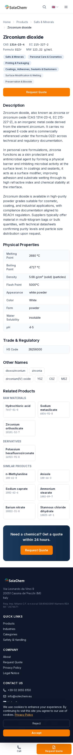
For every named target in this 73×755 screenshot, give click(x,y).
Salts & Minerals (44, 22)
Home (7, 22)
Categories (10, 634)
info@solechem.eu (17, 696)
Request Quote (36, 92)
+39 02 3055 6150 (17, 690)
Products (22, 22)
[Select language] (55, 7)
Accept (36, 732)
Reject (37, 723)
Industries (9, 629)
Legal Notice (11, 673)
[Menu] (66, 7)
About (7, 656)
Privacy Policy (12, 667)
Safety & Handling (14, 639)
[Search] (44, 7)
